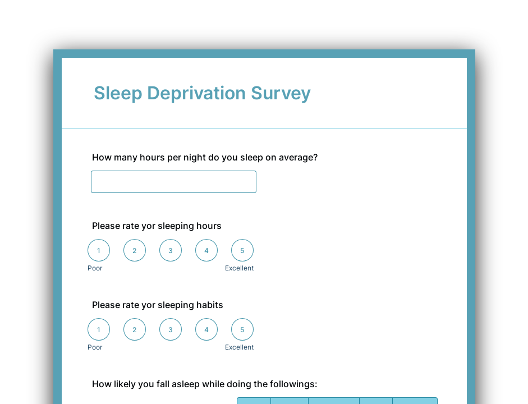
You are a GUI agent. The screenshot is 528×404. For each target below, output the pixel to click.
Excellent (239, 268)
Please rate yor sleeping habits (157, 304)
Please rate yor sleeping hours (157, 225)
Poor (95, 268)
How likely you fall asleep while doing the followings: (205, 383)
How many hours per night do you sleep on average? (205, 157)
